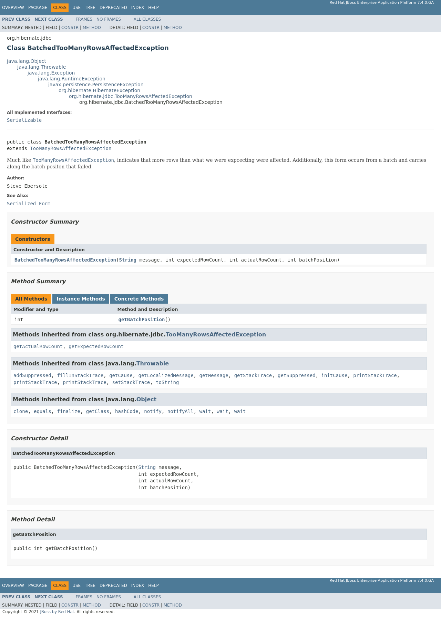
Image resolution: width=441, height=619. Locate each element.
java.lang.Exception (51, 73)
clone (20, 411)
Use (76, 7)
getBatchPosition (142, 319)
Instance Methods (81, 299)
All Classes (147, 19)
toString (167, 382)
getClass (97, 411)
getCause (120, 375)
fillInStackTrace (80, 375)
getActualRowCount (38, 346)
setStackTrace (131, 382)
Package (37, 7)
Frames (84, 19)
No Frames (108, 19)
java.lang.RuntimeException (71, 78)
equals (42, 411)
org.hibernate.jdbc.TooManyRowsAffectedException (130, 96)
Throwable (152, 363)
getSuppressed (297, 375)
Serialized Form (28, 203)
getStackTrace (253, 375)
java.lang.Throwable (41, 67)
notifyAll (180, 411)
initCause (334, 375)
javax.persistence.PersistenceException (96, 84)
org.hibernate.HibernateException (99, 90)
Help (153, 7)
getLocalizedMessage (165, 375)
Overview (13, 7)
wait (205, 411)
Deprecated (113, 7)
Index (137, 7)
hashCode (126, 411)
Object (146, 399)
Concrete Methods (139, 299)
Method (92, 27)
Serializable (24, 120)
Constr (70, 27)
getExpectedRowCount (96, 346)
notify (153, 411)
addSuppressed (32, 375)
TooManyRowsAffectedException (70, 148)
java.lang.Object (26, 61)
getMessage (213, 375)
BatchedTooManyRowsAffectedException (65, 260)
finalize (68, 411)
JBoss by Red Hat (57, 611)
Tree (90, 7)
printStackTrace (375, 375)
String (127, 260)
